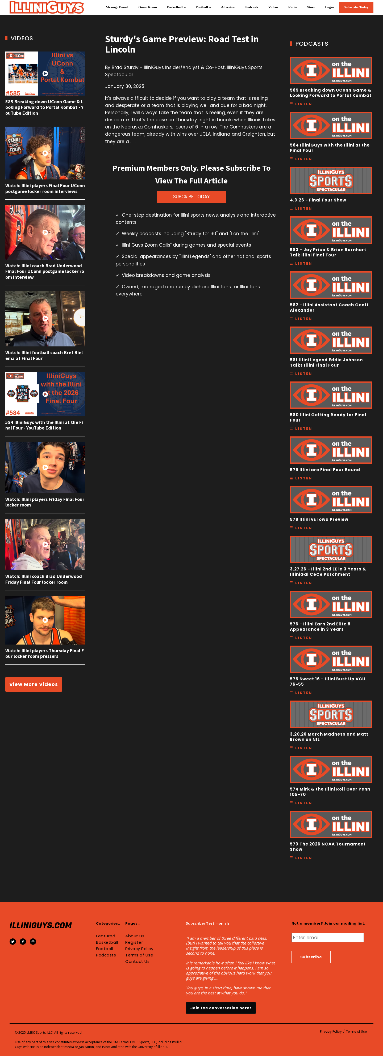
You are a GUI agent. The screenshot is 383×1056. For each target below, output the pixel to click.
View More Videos (33, 684)
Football (202, 7)
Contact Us (137, 961)
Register (134, 942)
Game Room (147, 7)
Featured (105, 936)
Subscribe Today (356, 7)
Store (311, 7)
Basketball (175, 7)
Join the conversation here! (221, 1008)
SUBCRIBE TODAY (191, 197)
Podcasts (251, 7)
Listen (303, 103)
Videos (273, 7)
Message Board (117, 7)
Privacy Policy (139, 948)
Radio (292, 7)
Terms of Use (139, 955)
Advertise (228, 7)
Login (329, 7)
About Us (134, 936)
